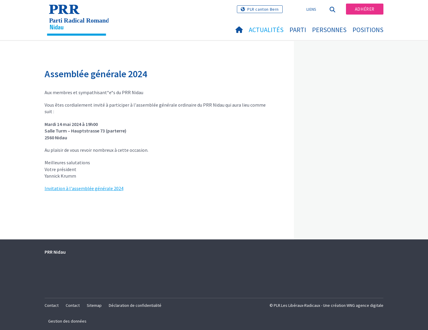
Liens (311, 9)
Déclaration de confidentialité (135, 305)
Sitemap (94, 305)
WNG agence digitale (365, 305)
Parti (297, 30)
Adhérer (364, 9)
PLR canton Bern (263, 9)
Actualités (266, 30)
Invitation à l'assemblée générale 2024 (84, 188)
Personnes (329, 30)
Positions (368, 30)
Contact (52, 305)
